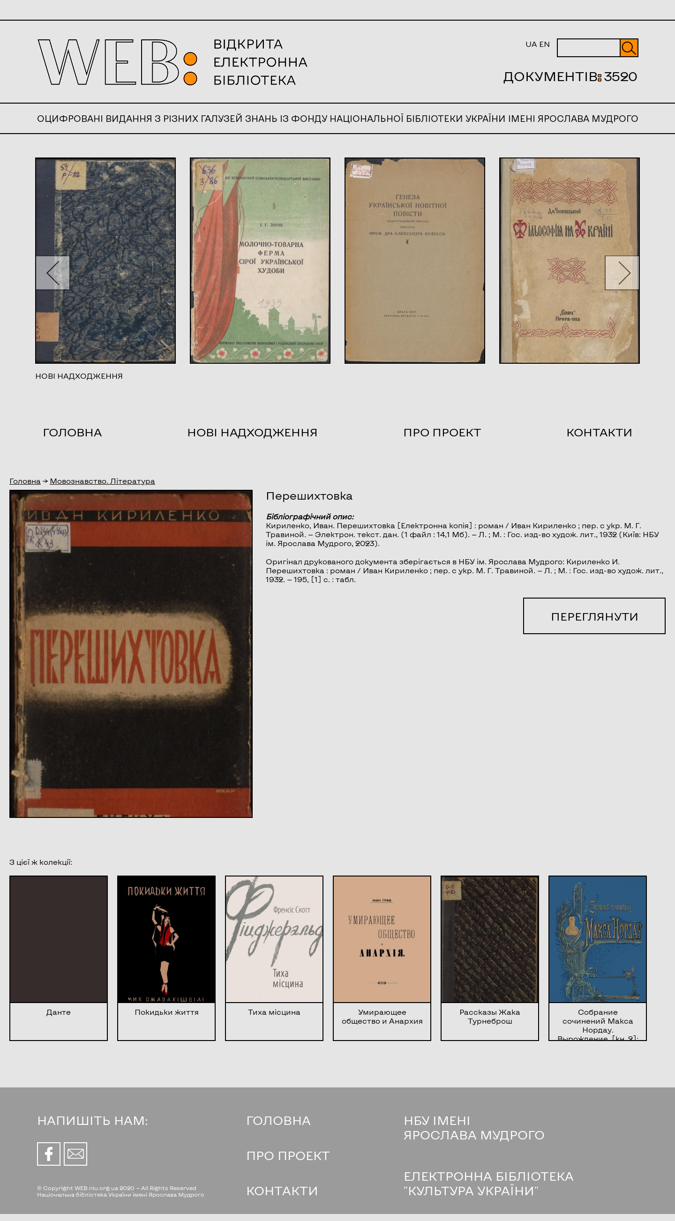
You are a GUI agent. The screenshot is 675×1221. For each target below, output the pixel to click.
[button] (52, 272)
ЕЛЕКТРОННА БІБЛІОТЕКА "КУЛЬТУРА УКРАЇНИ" (489, 1183)
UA (531, 43)
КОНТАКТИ (282, 1190)
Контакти (599, 432)
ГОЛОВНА (278, 1120)
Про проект (442, 432)
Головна (72, 432)
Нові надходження (252, 432)
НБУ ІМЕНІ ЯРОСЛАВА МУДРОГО (474, 1127)
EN (544, 43)
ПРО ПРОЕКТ (288, 1155)
